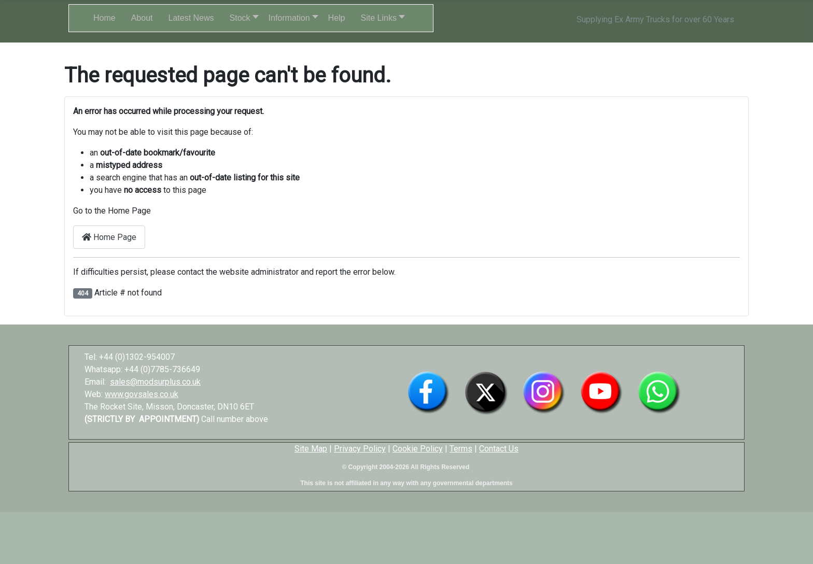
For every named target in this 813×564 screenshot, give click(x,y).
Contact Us (498, 449)
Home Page (109, 237)
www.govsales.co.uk (141, 394)
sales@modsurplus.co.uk (155, 382)
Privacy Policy (360, 449)
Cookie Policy (418, 449)
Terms (461, 449)
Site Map (311, 449)
